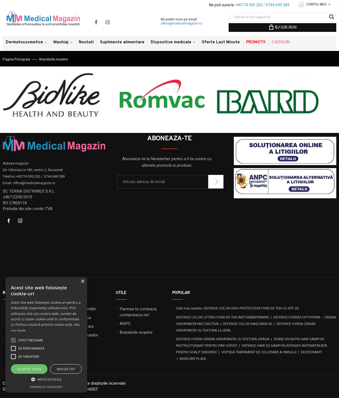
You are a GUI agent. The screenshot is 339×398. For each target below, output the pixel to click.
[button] (46, 379)
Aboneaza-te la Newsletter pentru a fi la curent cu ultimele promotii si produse (166, 162)
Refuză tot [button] (66, 369)
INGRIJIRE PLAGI (193, 358)
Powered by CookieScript (46, 387)
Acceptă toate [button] (29, 369)
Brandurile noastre (136, 332)
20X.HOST (89, 389)
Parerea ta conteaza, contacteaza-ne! (138, 312)
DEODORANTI (311, 352)
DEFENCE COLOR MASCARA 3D (247, 323)
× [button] (82, 281)
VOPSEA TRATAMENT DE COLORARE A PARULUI (259, 352)
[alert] (46, 335)
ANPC (125, 324)
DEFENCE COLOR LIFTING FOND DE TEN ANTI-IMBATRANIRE (222, 317)
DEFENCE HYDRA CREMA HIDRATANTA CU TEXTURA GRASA (223, 339)
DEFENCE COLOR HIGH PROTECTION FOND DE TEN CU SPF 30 (251, 308)
